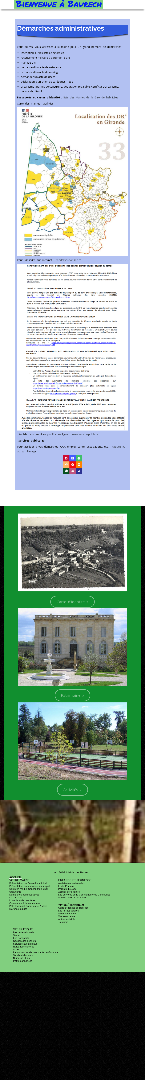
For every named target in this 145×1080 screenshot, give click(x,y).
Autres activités (66, 919)
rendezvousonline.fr (68, 260)
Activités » (72, 789)
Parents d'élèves (67, 889)
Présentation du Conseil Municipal (28, 883)
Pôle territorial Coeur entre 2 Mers (28, 906)
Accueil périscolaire (69, 892)
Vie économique (67, 913)
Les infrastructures (68, 910)
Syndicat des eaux (23, 955)
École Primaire (66, 886)
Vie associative (66, 916)
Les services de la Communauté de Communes (84, 894)
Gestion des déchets (24, 941)
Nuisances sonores (23, 946)
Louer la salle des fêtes (22, 900)
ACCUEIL (15, 877)
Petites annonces (22, 961)
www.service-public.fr (85, 434)
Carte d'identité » (72, 601)
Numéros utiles (21, 958)
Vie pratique (23, 929)
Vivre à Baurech (71, 904)
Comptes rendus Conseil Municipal (28, 889)
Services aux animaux (25, 944)
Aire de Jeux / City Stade (72, 897)
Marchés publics (18, 909)
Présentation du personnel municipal (29, 886)
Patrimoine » (72, 695)
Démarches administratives (24, 894)
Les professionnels (23, 932)
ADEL (16, 949)
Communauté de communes (24, 903)
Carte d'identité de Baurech (73, 908)
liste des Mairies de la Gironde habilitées (90, 97)
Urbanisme (15, 892)
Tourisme (63, 922)
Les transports (21, 938)
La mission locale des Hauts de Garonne (35, 952)
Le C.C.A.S (15, 897)
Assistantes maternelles (71, 883)
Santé (16, 935)
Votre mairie (19, 880)
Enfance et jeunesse (75, 880)
